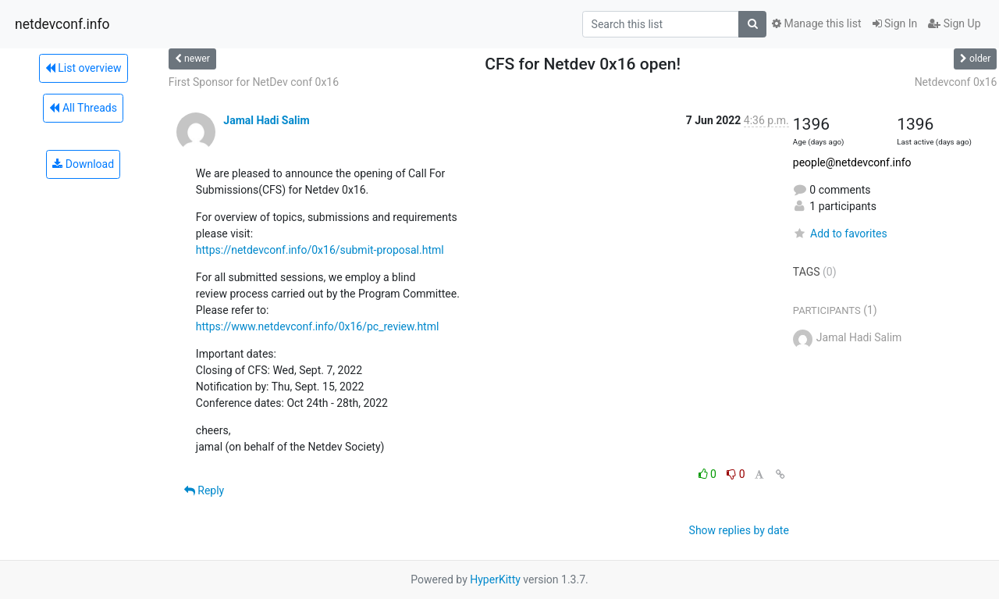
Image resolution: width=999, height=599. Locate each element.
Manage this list (816, 23)
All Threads (82, 108)
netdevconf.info (62, 24)
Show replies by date (739, 530)
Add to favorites (840, 233)
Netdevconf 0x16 (956, 82)
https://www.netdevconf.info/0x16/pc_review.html (317, 326)
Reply (204, 490)
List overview (83, 68)
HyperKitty (495, 579)
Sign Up (954, 23)
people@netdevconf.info (852, 162)
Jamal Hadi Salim (266, 120)
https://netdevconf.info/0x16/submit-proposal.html (320, 250)
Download (83, 164)
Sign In (895, 23)
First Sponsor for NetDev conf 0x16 (254, 82)
